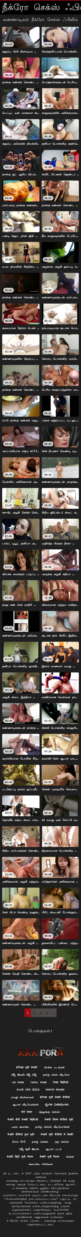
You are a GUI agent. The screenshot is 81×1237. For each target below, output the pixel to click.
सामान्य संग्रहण (55, 1089)
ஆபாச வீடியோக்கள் (25, 1104)
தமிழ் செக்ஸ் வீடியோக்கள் (52, 1126)
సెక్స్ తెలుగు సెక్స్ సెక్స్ (24, 1074)
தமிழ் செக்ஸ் (40, 1141)
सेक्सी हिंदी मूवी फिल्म (20, 1156)
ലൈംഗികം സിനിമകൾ (40, 1164)
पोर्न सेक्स (26, 1112)
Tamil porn (38, 1082)
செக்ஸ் (70, 1156)
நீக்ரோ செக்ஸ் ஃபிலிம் (25, 1220)
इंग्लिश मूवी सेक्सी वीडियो (55, 1097)
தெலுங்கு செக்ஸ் (49, 1112)
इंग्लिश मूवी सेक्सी (26, 1067)
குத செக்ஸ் (62, 1141)
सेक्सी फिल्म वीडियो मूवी (59, 1119)
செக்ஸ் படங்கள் (54, 1067)
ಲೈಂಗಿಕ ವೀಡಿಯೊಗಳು (56, 1104)
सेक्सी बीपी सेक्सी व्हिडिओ (23, 1119)
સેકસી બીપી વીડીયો (27, 1089)
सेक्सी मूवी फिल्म (49, 1156)
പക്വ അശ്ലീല (20, 1126)
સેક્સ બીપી (18, 1141)
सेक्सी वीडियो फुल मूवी (21, 1134)
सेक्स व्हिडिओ (61, 1082)
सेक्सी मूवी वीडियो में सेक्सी (57, 1134)
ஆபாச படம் (53, 1149)
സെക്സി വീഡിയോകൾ (22, 1097)
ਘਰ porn (18, 1082)
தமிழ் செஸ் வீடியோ (56, 1074)
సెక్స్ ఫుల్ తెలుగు (29, 1149)
